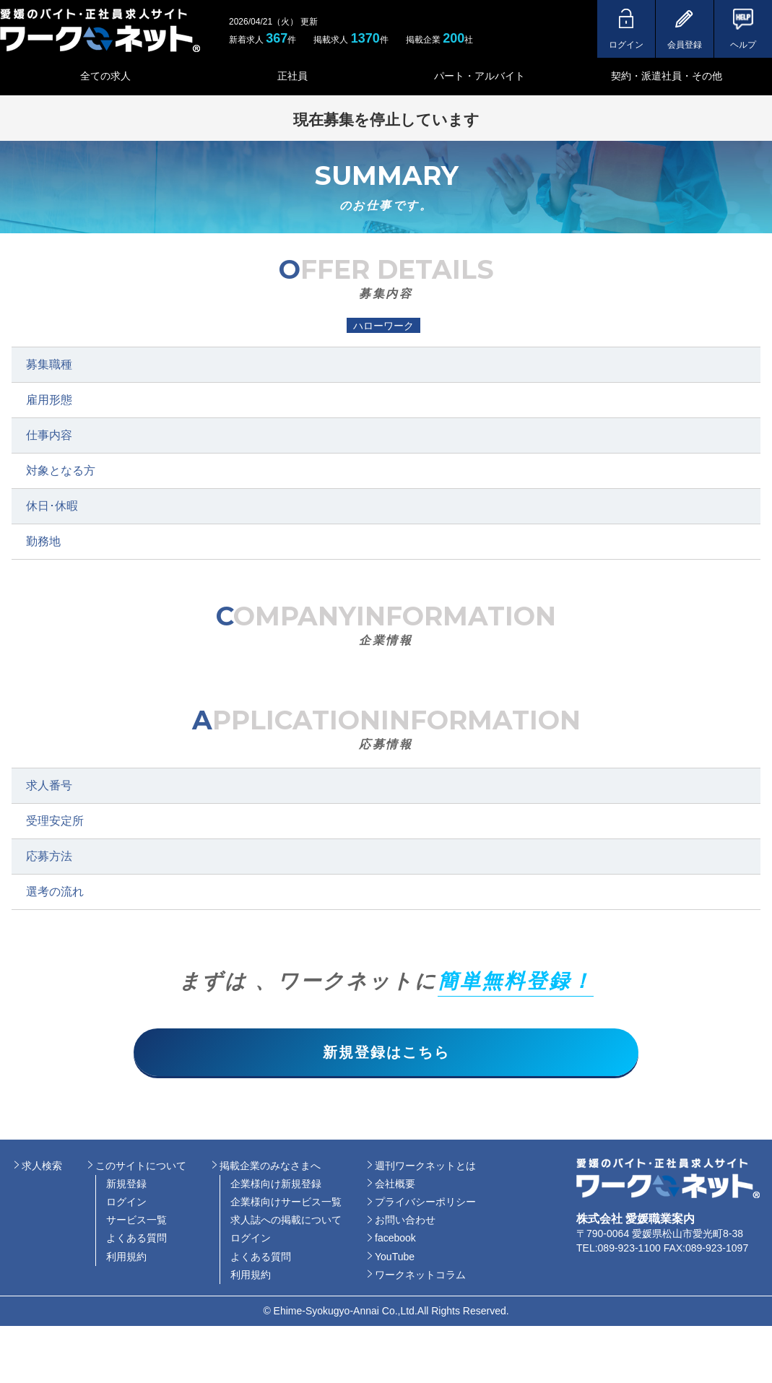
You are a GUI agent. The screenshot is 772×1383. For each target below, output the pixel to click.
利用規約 (126, 1259)
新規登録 (126, 1187)
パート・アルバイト (479, 76)
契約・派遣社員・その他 (666, 76)
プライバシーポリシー (425, 1205)
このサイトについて (140, 1168)
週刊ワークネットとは (425, 1168)
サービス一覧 (136, 1223)
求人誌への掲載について (286, 1223)
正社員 (292, 76)
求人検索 (42, 1168)
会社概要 (395, 1187)
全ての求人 (105, 76)
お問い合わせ (405, 1223)
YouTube (395, 1259)
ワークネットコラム (420, 1278)
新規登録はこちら (386, 1054)
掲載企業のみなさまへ (270, 1168)
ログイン (126, 1205)
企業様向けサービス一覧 (286, 1205)
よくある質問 (136, 1241)
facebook (395, 1241)
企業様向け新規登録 (275, 1187)
